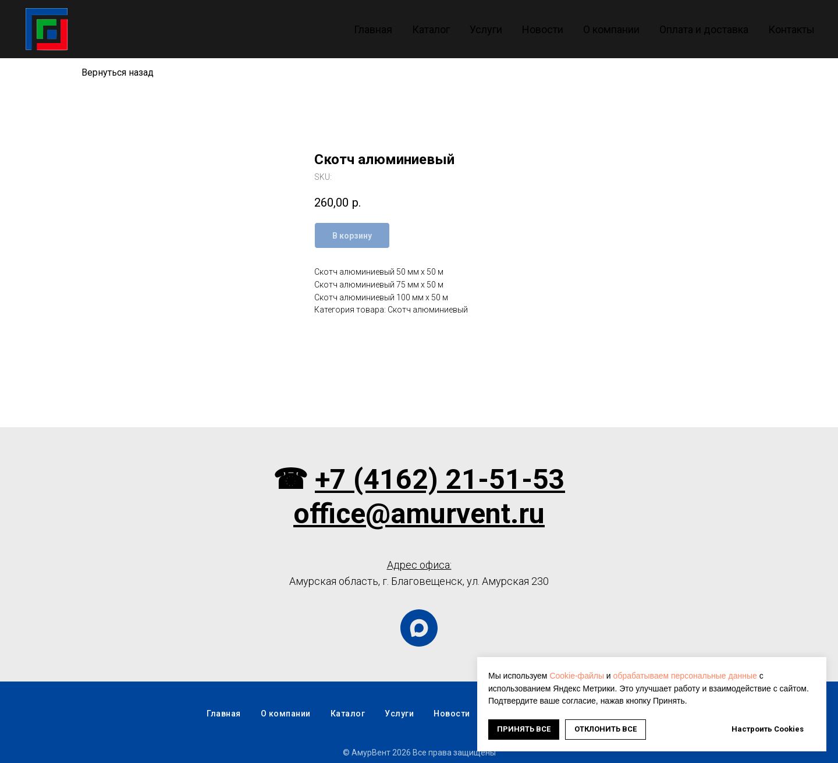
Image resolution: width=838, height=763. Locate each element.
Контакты (791, 29)
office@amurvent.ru (419, 513)
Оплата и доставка (703, 29)
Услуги (486, 29)
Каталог (431, 29)
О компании (611, 29)
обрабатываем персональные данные (685, 675)
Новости (542, 29)
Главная (373, 29)
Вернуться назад (117, 72)
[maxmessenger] (419, 628)
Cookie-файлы (576, 675)
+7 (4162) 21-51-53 (440, 479)
